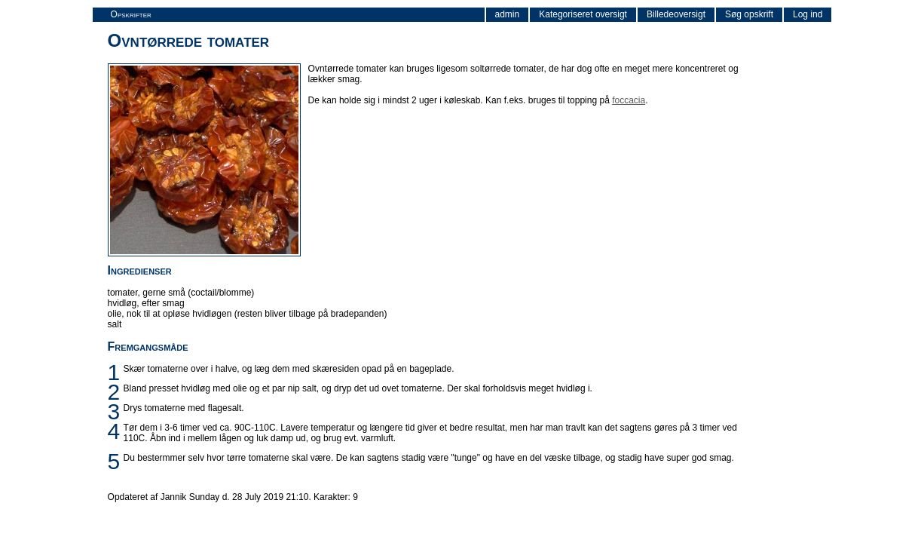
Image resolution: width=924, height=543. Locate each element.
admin (507, 14)
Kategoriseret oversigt (583, 14)
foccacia (628, 100)
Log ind (807, 14)
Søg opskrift (749, 14)
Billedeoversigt (676, 14)
